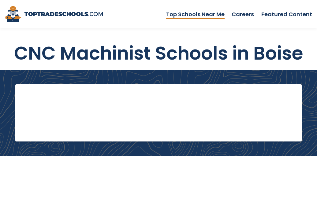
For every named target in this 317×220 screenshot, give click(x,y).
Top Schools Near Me (195, 14)
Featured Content (286, 14)
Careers (243, 14)
